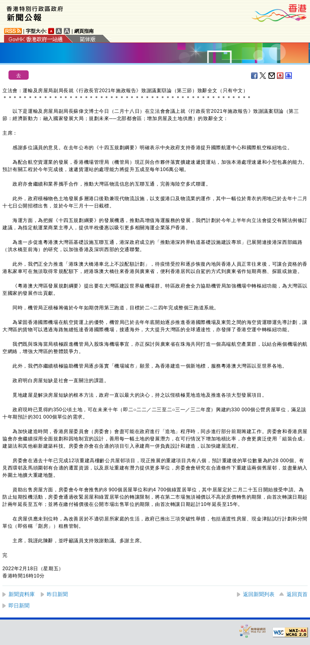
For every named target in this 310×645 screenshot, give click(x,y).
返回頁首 (297, 594)
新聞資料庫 (21, 594)
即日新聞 (18, 606)
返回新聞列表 (258, 594)
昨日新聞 (57, 594)
